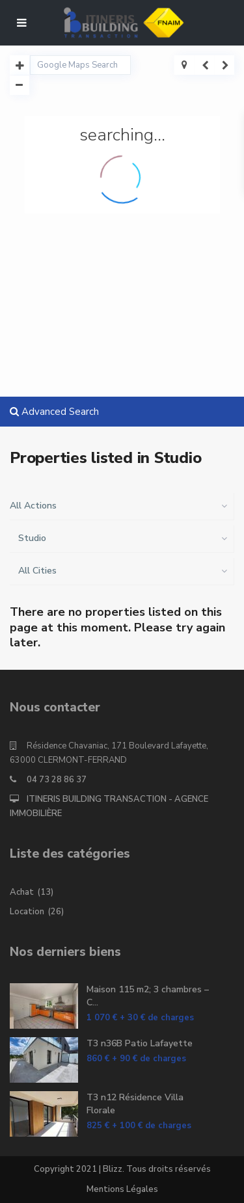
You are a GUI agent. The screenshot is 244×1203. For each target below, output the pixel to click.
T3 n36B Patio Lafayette (140, 1043)
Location (27, 912)
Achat (22, 892)
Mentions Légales (122, 1189)
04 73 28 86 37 (57, 780)
